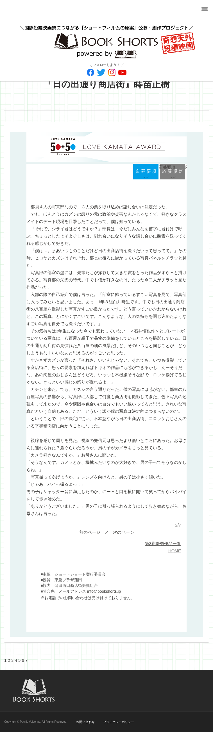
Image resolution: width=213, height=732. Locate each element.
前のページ (89, 532)
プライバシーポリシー (118, 722)
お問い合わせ (85, 722)
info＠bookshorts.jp (104, 591)
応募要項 (145, 172)
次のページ (123, 532)
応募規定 (172, 172)
